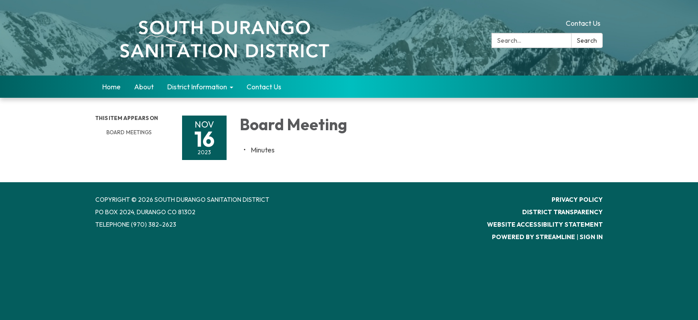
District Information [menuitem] (197, 86)
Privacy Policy (577, 200)
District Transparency (562, 212)
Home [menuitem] (111, 86)
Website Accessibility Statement (545, 224)
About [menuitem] (144, 86)
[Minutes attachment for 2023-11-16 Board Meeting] (263, 149)
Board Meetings (128, 132)
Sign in (591, 237)
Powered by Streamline (533, 237)
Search (587, 40)
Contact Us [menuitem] (264, 86)
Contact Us (583, 23)
